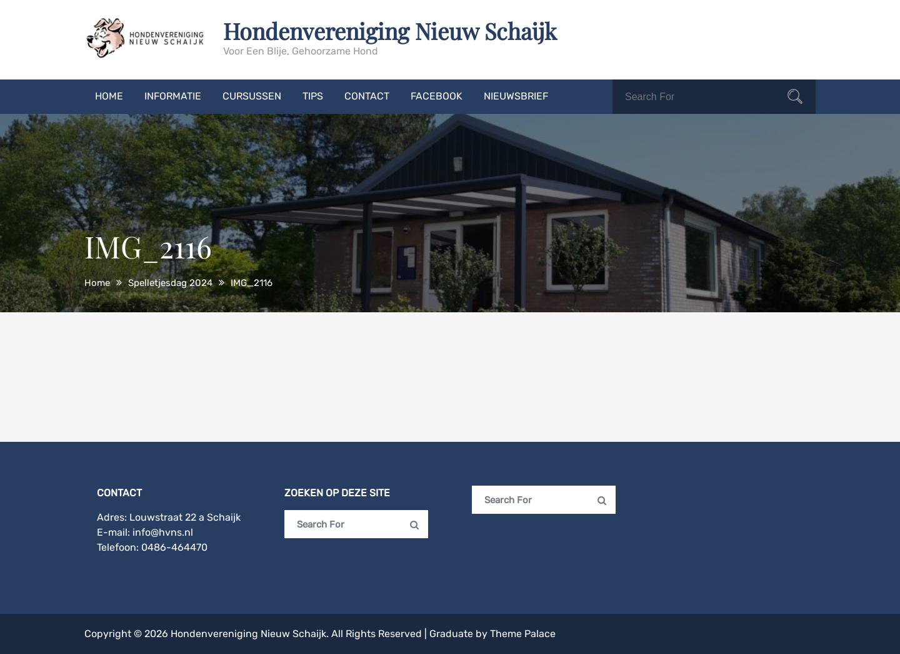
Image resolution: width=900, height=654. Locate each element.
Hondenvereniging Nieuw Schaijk (390, 31)
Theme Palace (523, 634)
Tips (312, 96)
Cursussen (251, 96)
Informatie (172, 96)
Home (109, 96)
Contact (366, 96)
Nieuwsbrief (516, 96)
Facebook (436, 96)
